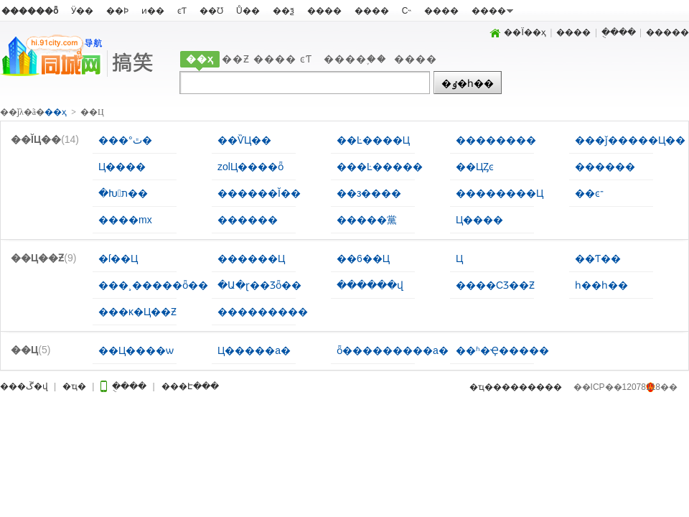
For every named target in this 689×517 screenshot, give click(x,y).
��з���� (369, 193)
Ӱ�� (82, 11)
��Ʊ (211, 11)
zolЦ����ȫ (250, 166)
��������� (262, 311)
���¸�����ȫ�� (153, 285)
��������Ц (499, 193)
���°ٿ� (125, 140)
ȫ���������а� (393, 350)
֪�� (376, 59)
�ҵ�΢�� (93, 387)
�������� (496, 140)
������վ (370, 285)
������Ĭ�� (259, 193)
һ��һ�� (601, 285)
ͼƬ (182, 11)
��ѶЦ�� (244, 140)
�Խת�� (123, 193)
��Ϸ (117, 11)
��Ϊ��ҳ (517, 32)
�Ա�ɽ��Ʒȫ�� (259, 285)
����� (667, 32)
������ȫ (29, 11)
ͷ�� (152, 11)
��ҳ (200, 59)
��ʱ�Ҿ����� (502, 350)
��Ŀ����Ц (373, 140)
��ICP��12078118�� (625, 387)
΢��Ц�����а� (254, 350)
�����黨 (367, 219)
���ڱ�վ (27, 387)
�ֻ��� (618, 32)
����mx (125, 219)
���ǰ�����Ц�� (630, 140)
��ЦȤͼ (475, 166)
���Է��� (229, 387)
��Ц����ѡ (136, 350)
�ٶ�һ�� (467, 83)
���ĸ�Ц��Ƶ (137, 311)
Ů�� (248, 11)
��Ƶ (236, 59)
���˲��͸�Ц (459, 258)
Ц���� (122, 166)
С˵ (407, 11)
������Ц (251, 258)
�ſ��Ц (118, 258)
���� (324, 11)
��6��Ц (363, 258)
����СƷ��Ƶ (495, 285)
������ (605, 166)
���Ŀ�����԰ (380, 166)
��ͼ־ (589, 193)
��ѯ (283, 11)
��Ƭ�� (598, 258)
